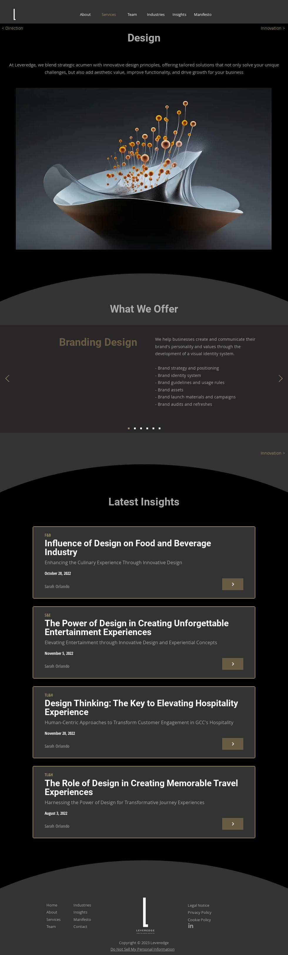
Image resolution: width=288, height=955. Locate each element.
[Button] (232, 584)
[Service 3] (141, 428)
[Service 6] (159, 428)
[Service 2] (135, 428)
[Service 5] (153, 428)
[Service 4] (147, 428)
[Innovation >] (270, 28)
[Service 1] (129, 428)
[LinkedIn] (190, 925)
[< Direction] (16, 28)
